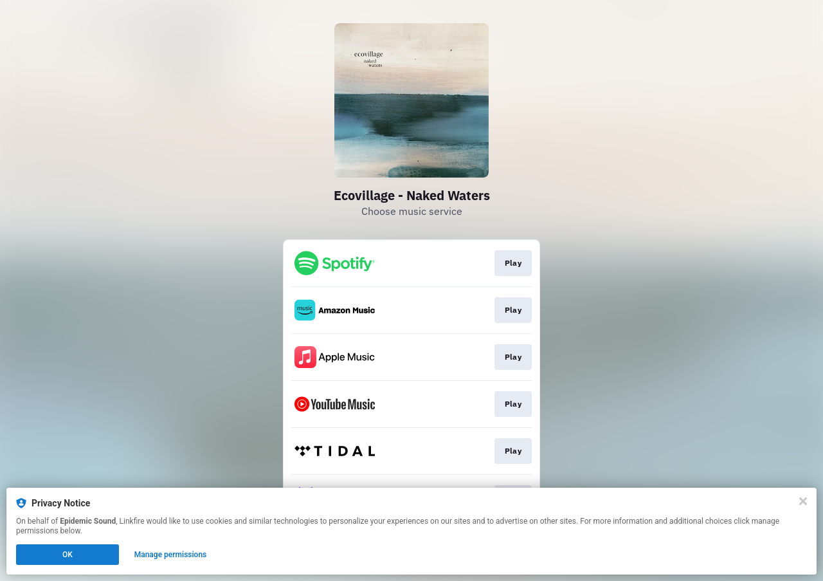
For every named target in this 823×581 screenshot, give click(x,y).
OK (67, 554)
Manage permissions (170, 554)
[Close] (803, 501)
